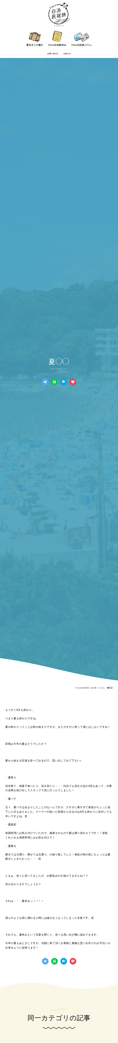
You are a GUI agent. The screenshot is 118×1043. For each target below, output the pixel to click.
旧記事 (93, 688)
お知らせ (67, 54)
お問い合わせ (52, 54)
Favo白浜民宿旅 (82, 688)
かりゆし (101, 688)
